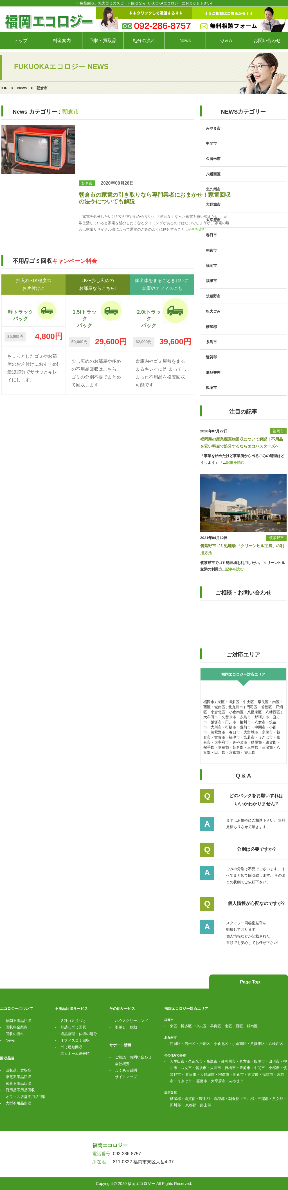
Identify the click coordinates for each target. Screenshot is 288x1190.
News (22, 88)
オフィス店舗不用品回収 (26, 1097)
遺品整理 (213, 372)
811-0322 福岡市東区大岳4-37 (143, 1161)
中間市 (211, 143)
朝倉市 (87, 183)
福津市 (211, 281)
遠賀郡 (211, 357)
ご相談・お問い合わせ (133, 1057)
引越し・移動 (126, 1027)
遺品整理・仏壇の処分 (78, 1034)
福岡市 (211, 265)
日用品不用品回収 (20, 1090)
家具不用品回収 (18, 1083)
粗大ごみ (213, 311)
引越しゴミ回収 (73, 1027)
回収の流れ (15, 1034)
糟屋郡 (211, 327)
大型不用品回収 (18, 1103)
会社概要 (122, 1064)
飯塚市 (211, 388)
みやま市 (213, 128)
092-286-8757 (127, 1153)
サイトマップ (126, 1077)
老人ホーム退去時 (75, 1053)
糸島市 (211, 342)
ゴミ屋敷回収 (71, 1047)
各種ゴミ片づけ (73, 1021)
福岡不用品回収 (18, 1021)
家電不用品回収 (18, 1077)
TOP (4, 88)
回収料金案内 (17, 1027)
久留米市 (213, 159)
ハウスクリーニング (131, 1021)
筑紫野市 (213, 296)
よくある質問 (126, 1070)
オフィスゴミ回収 (75, 1040)
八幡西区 (213, 174)
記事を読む (197, 229)
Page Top (249, 982)
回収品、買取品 (18, 1070)
